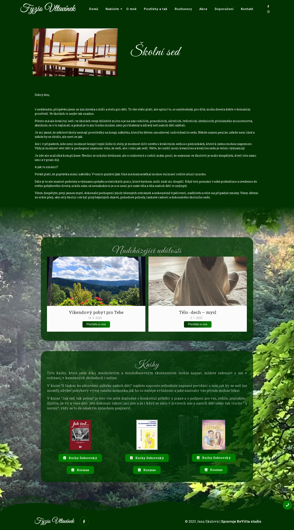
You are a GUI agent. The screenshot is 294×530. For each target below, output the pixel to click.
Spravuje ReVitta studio (241, 521)
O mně (131, 9)
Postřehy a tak (155, 9)
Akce (203, 9)
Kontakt (247, 9)
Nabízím (113, 9)
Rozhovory (183, 9)
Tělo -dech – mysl (197, 312)
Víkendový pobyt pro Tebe (96, 312)
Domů (93, 9)
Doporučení (224, 9)
